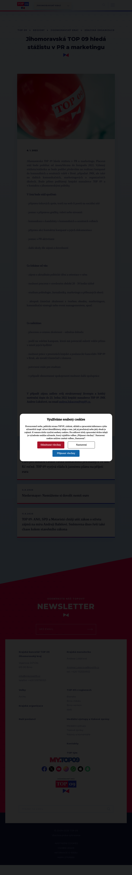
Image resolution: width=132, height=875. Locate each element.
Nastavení (81, 445)
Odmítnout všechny (51, 445)
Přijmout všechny (66, 453)
